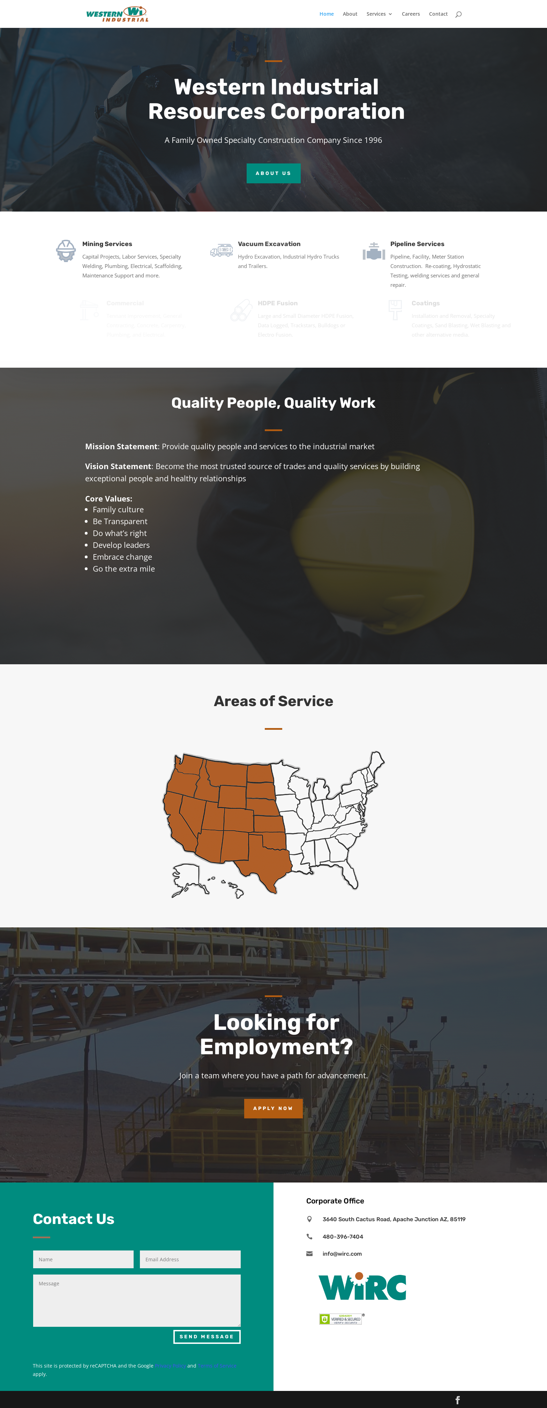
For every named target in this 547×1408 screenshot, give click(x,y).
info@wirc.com (342, 1253)
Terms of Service (217, 1365)
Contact (438, 14)
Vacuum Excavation (283, 236)
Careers (411, 14)
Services (376, 14)
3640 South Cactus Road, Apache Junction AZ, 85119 (394, 1219)
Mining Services (114, 236)
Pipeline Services (428, 236)
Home (327, 14)
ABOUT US (274, 173)
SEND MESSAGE (207, 1337)
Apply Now (273, 1108)
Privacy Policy (170, 1365)
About (350, 14)
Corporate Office (335, 1200)
